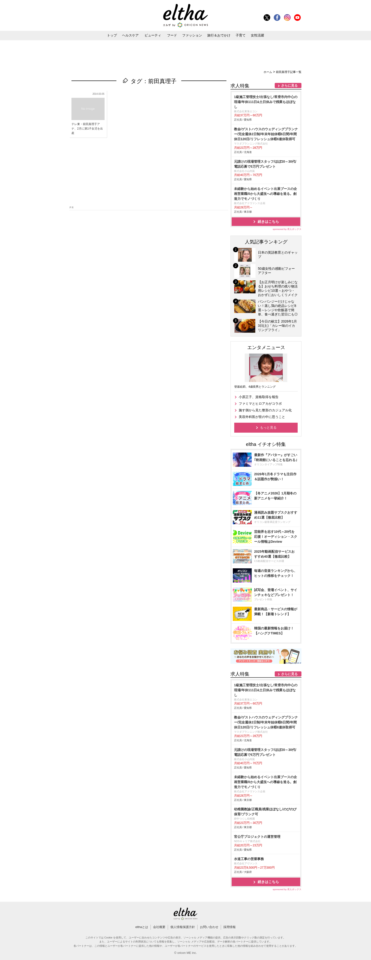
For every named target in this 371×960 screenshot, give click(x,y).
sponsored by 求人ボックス (287, 229)
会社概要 (159, 927)
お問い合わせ (209, 927)
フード (172, 35)
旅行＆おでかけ (218, 35)
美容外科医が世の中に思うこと (262, 417)
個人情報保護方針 (182, 927)
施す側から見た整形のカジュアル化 (265, 410)
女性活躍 (257, 35)
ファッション (192, 35)
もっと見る (268, 427)
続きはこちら (268, 222)
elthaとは (141, 927)
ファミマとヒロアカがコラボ (260, 403)
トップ (112, 35)
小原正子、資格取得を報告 (258, 397)
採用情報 (229, 927)
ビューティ (153, 35)
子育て (241, 35)
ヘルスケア (130, 35)
